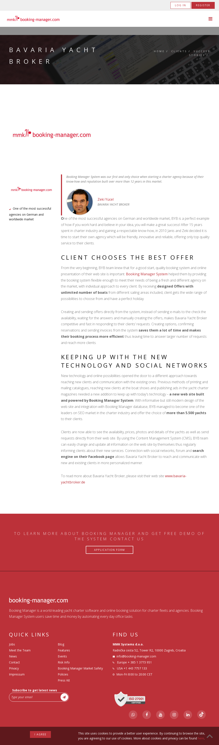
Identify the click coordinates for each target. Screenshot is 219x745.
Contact (14, 662)
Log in (180, 5)
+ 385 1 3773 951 (140, 662)
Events (62, 656)
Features (64, 650)
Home (159, 51)
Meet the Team (20, 650)
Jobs (12, 644)
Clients (179, 51)
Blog (61, 644)
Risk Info (64, 662)
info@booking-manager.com (136, 656)
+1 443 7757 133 (135, 668)
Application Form (109, 550)
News (13, 656)
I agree (40, 734)
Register (203, 5)
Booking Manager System (147, 274)
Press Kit (64, 680)
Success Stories (199, 53)
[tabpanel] (109, 133)
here (201, 738)
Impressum (17, 674)
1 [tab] (109, 147)
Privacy (14, 668)
